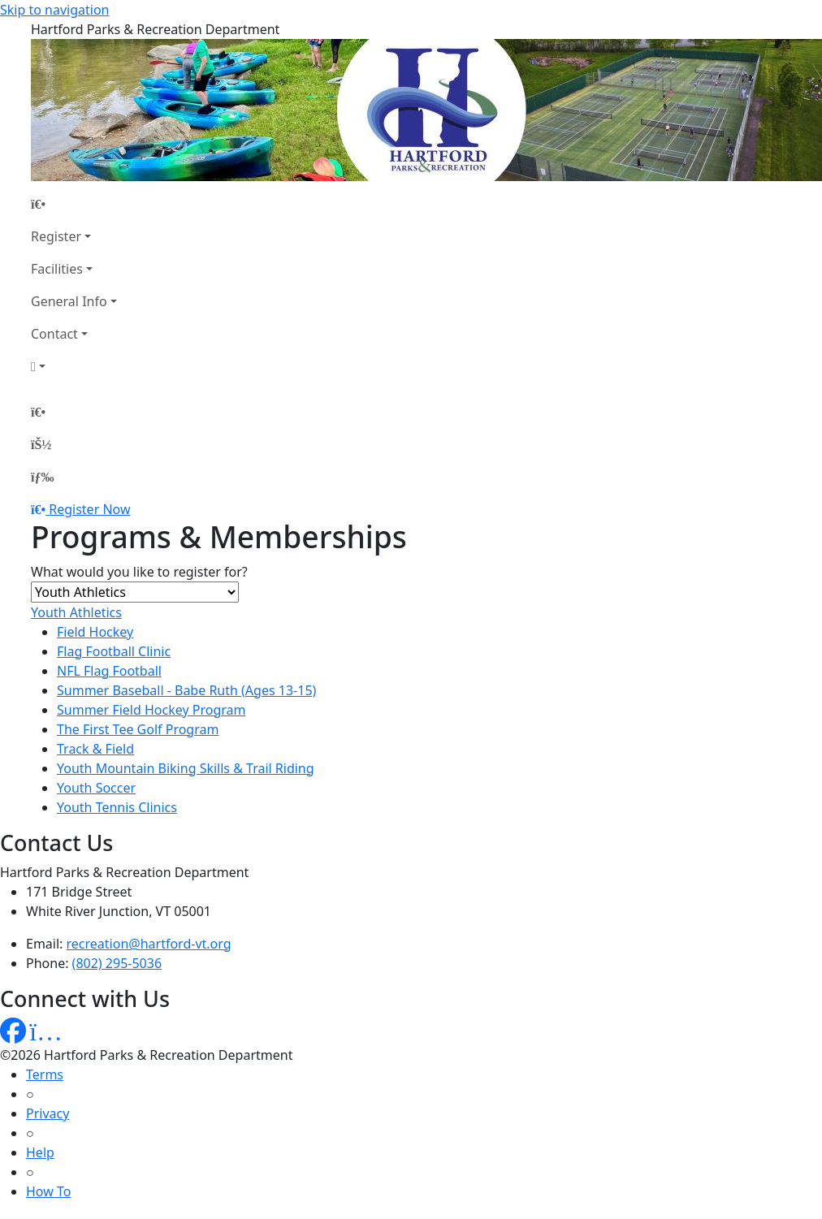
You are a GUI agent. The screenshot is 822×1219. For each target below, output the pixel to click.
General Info (69, 301)
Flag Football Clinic (114, 651)
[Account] (74, 366)
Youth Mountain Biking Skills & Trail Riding (185, 768)
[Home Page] (74, 204)
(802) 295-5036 (117, 963)
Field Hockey (95, 632)
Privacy (47, 1113)
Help (40, 1152)
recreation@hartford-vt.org (149, 944)
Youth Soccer (96, 788)
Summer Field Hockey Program (151, 710)
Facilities (57, 269)
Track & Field (95, 749)
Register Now (89, 509)
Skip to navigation (54, 10)
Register (56, 236)
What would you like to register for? (139, 572)
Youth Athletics (76, 612)
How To (48, 1191)
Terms (44, 1074)
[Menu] (42, 476)
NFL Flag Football (109, 671)
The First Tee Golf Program (137, 729)
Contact (54, 334)
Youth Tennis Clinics (117, 807)
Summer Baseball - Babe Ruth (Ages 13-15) (186, 690)
